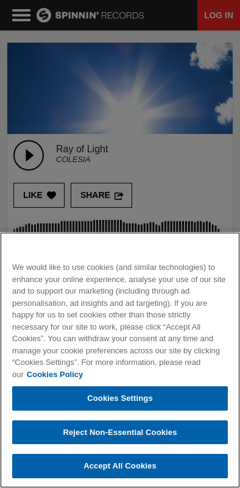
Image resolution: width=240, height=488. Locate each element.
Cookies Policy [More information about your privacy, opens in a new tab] (55, 374)
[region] (120, 360)
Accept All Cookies (120, 465)
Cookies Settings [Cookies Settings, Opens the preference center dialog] (120, 398)
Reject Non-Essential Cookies (120, 432)
